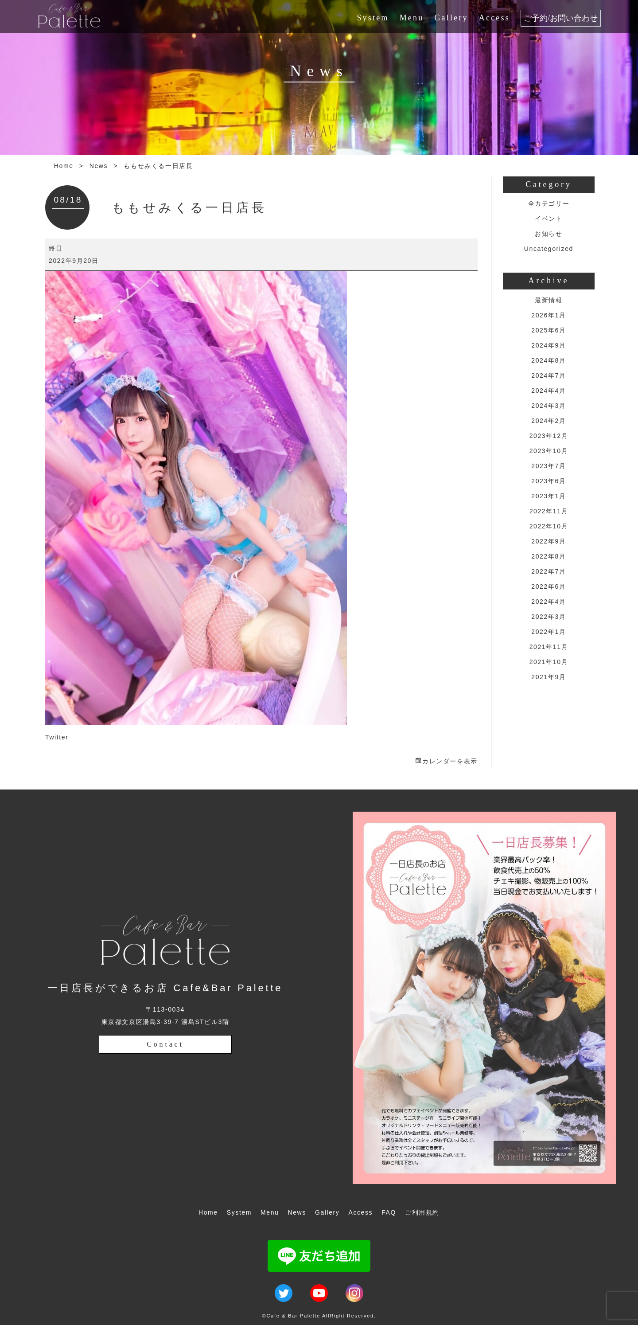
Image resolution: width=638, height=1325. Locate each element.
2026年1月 (548, 315)
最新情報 (548, 300)
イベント (548, 218)
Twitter (56, 737)
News (98, 165)
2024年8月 (548, 360)
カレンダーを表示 (450, 761)
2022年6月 (548, 586)
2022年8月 (548, 556)
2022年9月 (548, 541)
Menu (412, 17)
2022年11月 (548, 511)
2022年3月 (548, 616)
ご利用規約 (422, 1212)
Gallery (451, 17)
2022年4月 (548, 601)
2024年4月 (548, 390)
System (373, 17)
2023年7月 (548, 465)
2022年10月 (548, 526)
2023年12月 (548, 435)
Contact (165, 1044)
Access (494, 17)
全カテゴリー (549, 203)
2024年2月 (548, 420)
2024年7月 (548, 375)
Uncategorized (548, 248)
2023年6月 (548, 481)
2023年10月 (548, 450)
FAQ (388, 1212)
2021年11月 (548, 646)
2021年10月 (548, 661)
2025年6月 (548, 330)
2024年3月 (548, 405)
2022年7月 (548, 571)
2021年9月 (548, 676)
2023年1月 (548, 496)
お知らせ (548, 233)
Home (64, 165)
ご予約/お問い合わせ (561, 18)
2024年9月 (548, 345)
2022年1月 (548, 631)
